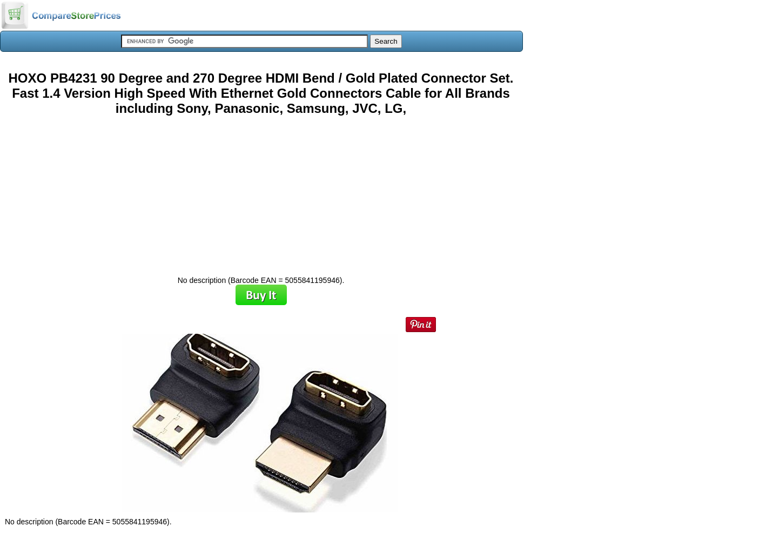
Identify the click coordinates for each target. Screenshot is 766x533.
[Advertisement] (261, 191)
